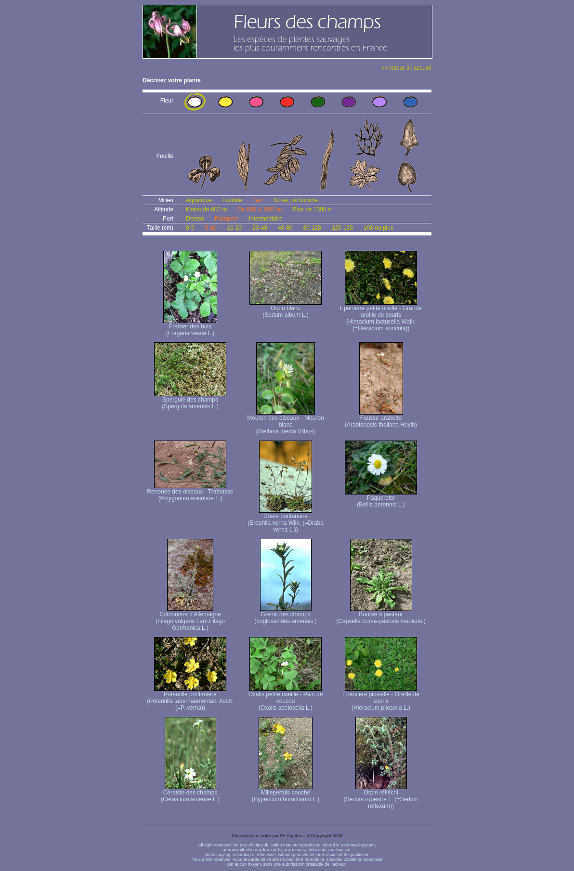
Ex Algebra (291, 835)
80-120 (312, 227)
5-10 (210, 227)
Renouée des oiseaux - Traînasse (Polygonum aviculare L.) (190, 492)
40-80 (285, 227)
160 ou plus (378, 227)
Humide (232, 200)
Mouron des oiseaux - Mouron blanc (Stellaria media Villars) (285, 422)
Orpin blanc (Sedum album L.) (285, 308)
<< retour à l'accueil (406, 68)
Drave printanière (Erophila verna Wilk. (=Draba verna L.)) (286, 520)
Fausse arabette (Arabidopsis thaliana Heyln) (381, 418)
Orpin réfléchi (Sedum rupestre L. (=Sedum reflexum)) (380, 796)
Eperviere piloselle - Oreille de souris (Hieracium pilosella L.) (380, 698)
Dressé (195, 218)
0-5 (190, 227)
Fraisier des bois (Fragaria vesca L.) (190, 327)
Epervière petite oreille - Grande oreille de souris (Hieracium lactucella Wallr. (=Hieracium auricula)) (381, 315)
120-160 (342, 227)
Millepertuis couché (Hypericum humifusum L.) (286, 793)
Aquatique (199, 200)
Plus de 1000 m (312, 209)
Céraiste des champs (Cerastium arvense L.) (190, 793)
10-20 (234, 227)
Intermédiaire (266, 218)
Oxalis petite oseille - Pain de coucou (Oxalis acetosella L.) (285, 698)
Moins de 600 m (206, 209)
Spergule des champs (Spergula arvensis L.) (190, 400)
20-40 (259, 227)
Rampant (226, 218)
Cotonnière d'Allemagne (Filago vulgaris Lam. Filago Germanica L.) (190, 618)
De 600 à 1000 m (259, 209)
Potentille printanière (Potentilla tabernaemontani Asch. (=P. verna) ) (190, 698)
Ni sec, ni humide (296, 200)
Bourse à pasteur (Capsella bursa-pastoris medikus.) (380, 615)
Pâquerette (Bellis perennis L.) (381, 498)
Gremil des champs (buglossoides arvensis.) (285, 615)
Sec (258, 200)
